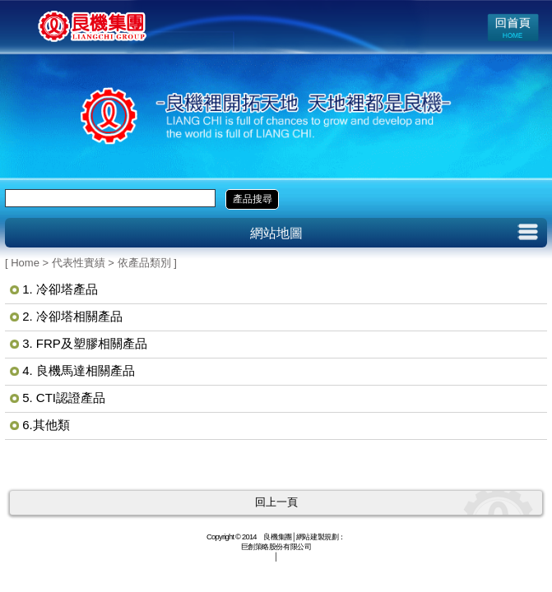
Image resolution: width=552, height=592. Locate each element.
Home (25, 263)
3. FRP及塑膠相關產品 (84, 343)
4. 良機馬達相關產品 (78, 370)
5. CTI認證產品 (63, 398)
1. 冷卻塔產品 (60, 289)
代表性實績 (78, 263)
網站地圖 (276, 233)
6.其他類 (46, 425)
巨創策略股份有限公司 (276, 547)
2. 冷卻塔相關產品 (72, 316)
